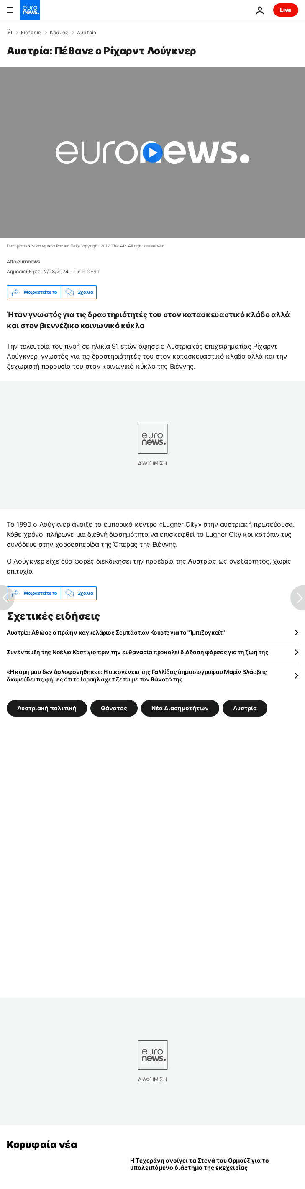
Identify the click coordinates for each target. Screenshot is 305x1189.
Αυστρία (87, 32)
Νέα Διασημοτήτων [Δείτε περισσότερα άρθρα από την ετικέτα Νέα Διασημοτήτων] (180, 708)
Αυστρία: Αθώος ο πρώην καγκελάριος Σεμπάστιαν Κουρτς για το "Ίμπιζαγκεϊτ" (116, 632)
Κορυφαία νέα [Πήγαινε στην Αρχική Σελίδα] (42, 1144)
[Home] (9, 32)
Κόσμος (59, 32)
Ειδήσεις (31, 32)
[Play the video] (152, 152)
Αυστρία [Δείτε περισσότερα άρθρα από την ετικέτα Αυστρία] (245, 708)
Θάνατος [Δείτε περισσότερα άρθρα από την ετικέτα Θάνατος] (114, 708)
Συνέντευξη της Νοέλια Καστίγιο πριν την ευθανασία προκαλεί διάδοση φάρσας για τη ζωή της (137, 652)
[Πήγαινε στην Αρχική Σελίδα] (30, 10)
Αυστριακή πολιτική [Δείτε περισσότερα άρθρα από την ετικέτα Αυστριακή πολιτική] (47, 708)
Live (286, 9)
